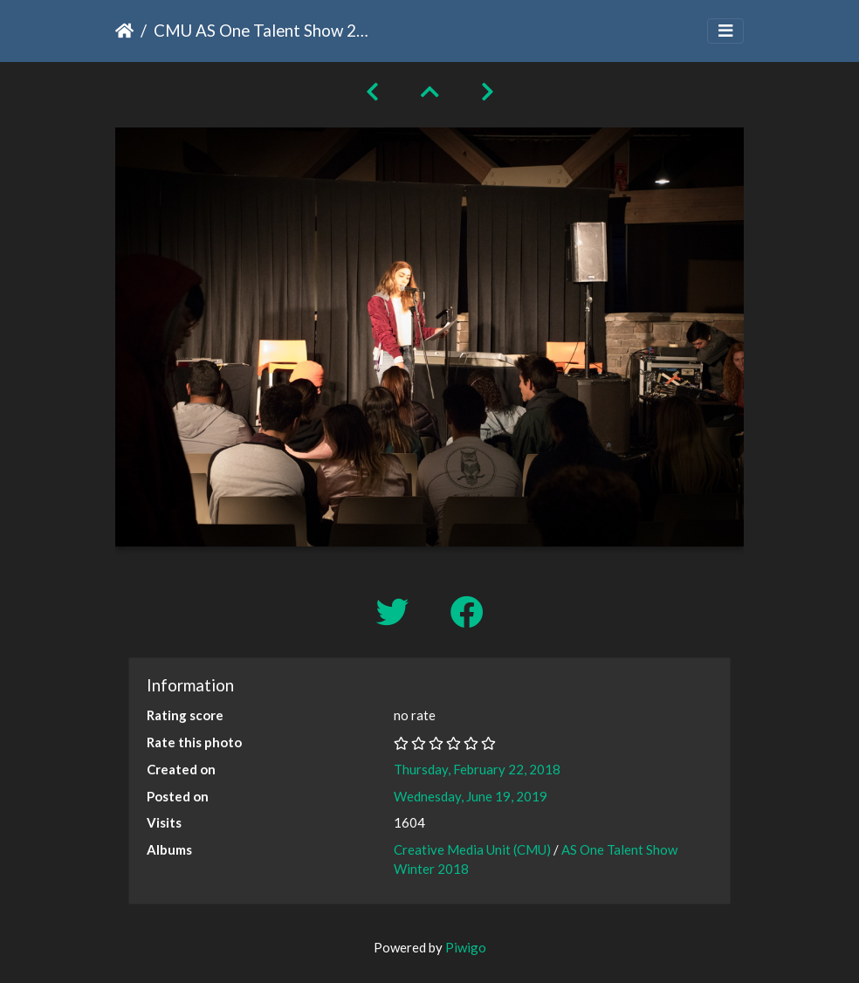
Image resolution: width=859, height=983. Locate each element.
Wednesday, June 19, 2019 (470, 796)
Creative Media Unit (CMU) (473, 849)
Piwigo (465, 947)
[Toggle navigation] (725, 31)
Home (124, 30)
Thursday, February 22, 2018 (477, 769)
